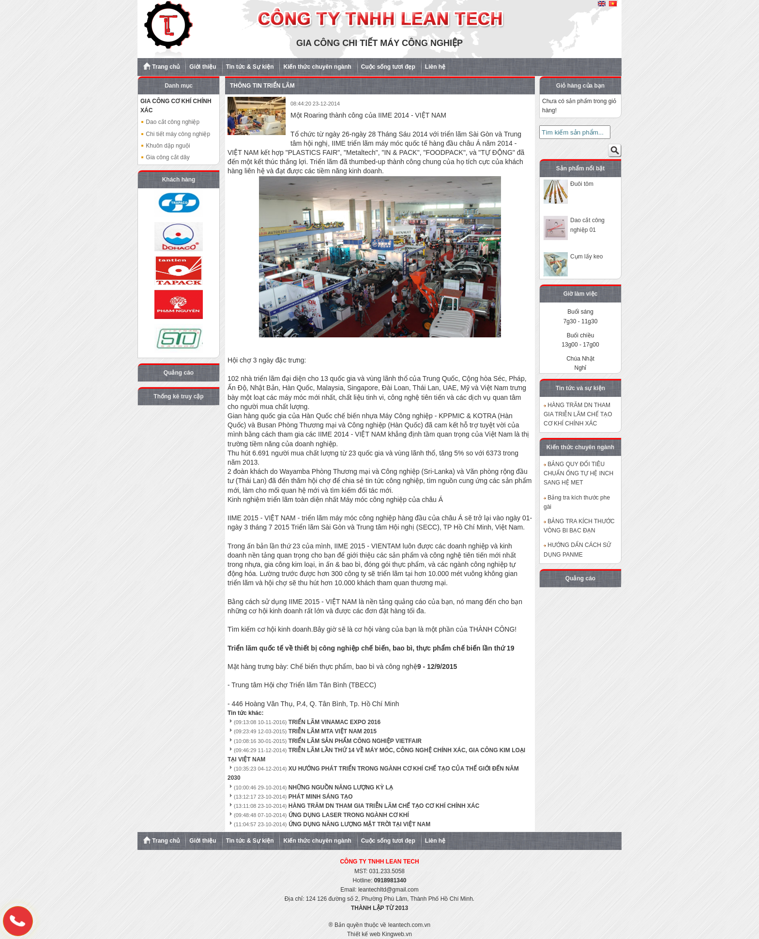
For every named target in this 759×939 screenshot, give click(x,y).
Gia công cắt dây (165, 157)
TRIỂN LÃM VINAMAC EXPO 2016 (334, 722)
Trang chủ (161, 66)
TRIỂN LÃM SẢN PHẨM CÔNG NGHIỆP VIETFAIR (355, 741)
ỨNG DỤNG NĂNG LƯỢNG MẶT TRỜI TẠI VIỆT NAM (359, 824)
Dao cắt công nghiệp (169, 122)
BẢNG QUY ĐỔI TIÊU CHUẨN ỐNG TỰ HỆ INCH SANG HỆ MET (578, 473)
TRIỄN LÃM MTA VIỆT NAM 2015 (332, 731)
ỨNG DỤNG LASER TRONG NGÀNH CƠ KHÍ (348, 815)
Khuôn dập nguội (165, 145)
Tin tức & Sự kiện (250, 66)
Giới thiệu (202, 66)
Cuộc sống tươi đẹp (388, 66)
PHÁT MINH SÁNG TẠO (320, 796)
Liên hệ (435, 66)
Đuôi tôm (581, 184)
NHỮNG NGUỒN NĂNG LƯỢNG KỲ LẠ (340, 787)
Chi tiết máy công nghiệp (175, 134)
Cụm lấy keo (586, 256)
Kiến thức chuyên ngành (317, 66)
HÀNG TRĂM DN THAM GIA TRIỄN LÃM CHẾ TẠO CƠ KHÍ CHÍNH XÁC (384, 806)
